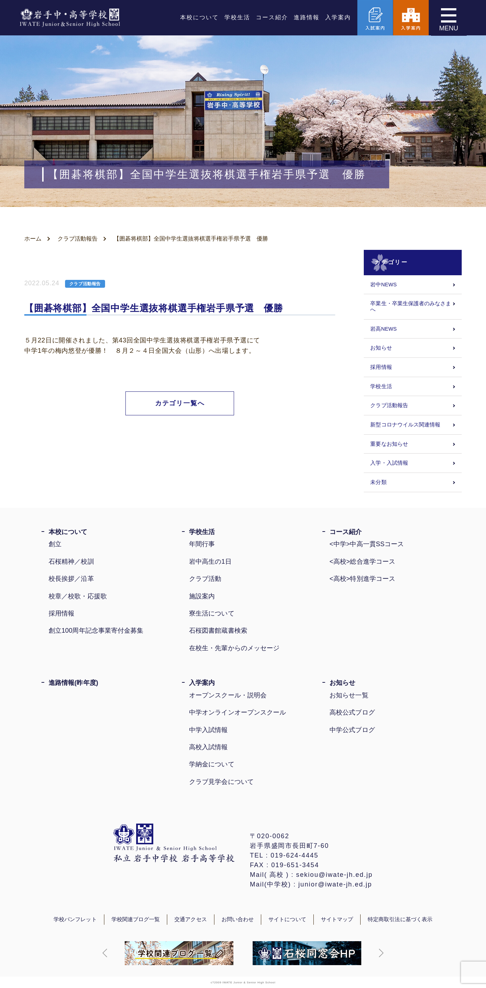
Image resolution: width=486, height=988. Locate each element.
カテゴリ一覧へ (180, 403)
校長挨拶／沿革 (71, 578)
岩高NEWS (383, 329)
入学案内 (338, 18)
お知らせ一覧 (348, 695)
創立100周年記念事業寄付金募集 (96, 630)
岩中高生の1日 (210, 561)
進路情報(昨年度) (73, 682)
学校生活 (237, 18)
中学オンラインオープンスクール (237, 712)
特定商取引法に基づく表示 (400, 919)
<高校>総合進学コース (362, 561)
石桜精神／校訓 (71, 561)
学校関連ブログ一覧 (135, 919)
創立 (55, 544)
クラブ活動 (205, 578)
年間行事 (202, 544)
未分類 (378, 482)
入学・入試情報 (389, 463)
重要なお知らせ (389, 444)
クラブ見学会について (221, 781)
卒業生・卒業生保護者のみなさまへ (410, 306)
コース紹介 (272, 18)
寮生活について (211, 613)
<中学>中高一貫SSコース (366, 544)
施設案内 (202, 596)
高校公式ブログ (352, 712)
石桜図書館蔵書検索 (218, 630)
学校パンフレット (75, 919)
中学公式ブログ (352, 729)
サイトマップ (337, 919)
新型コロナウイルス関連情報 (405, 425)
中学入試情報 (208, 729)
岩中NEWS (383, 284)
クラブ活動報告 (78, 239)
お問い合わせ (238, 919)
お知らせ (381, 348)
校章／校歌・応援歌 (78, 596)
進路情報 (306, 18)
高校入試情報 (208, 747)
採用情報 (381, 367)
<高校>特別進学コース (362, 578)
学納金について (211, 764)
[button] (105, 953)
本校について (199, 18)
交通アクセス (190, 919)
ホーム (32, 239)
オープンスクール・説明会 (228, 695)
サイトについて (287, 919)
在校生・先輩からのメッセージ (234, 648)
